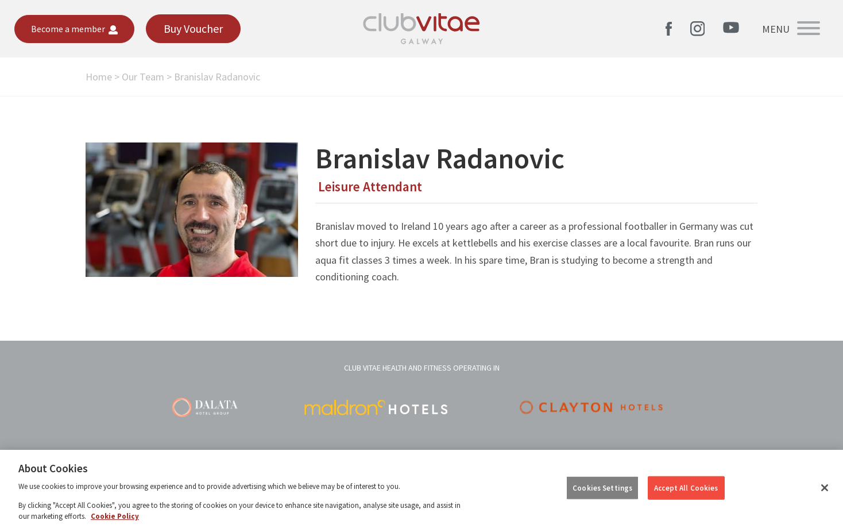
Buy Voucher (193, 28)
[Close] (824, 487)
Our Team (143, 76)
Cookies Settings (602, 487)
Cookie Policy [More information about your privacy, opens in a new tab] (115, 516)
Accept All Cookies (686, 487)
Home (99, 76)
